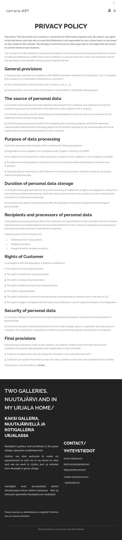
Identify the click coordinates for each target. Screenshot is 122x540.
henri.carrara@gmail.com (76, 464)
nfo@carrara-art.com (75, 469)
